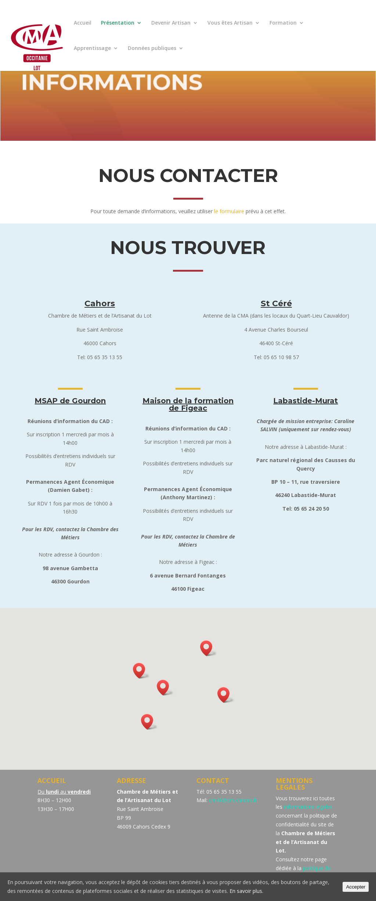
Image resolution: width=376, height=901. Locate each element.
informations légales (308, 806)
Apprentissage (92, 48)
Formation (283, 23)
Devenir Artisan (171, 23)
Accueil (82, 23)
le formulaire (229, 211)
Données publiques (152, 48)
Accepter (355, 887)
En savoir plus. (246, 890)
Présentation (117, 23)
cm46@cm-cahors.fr (233, 800)
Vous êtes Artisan (230, 23)
